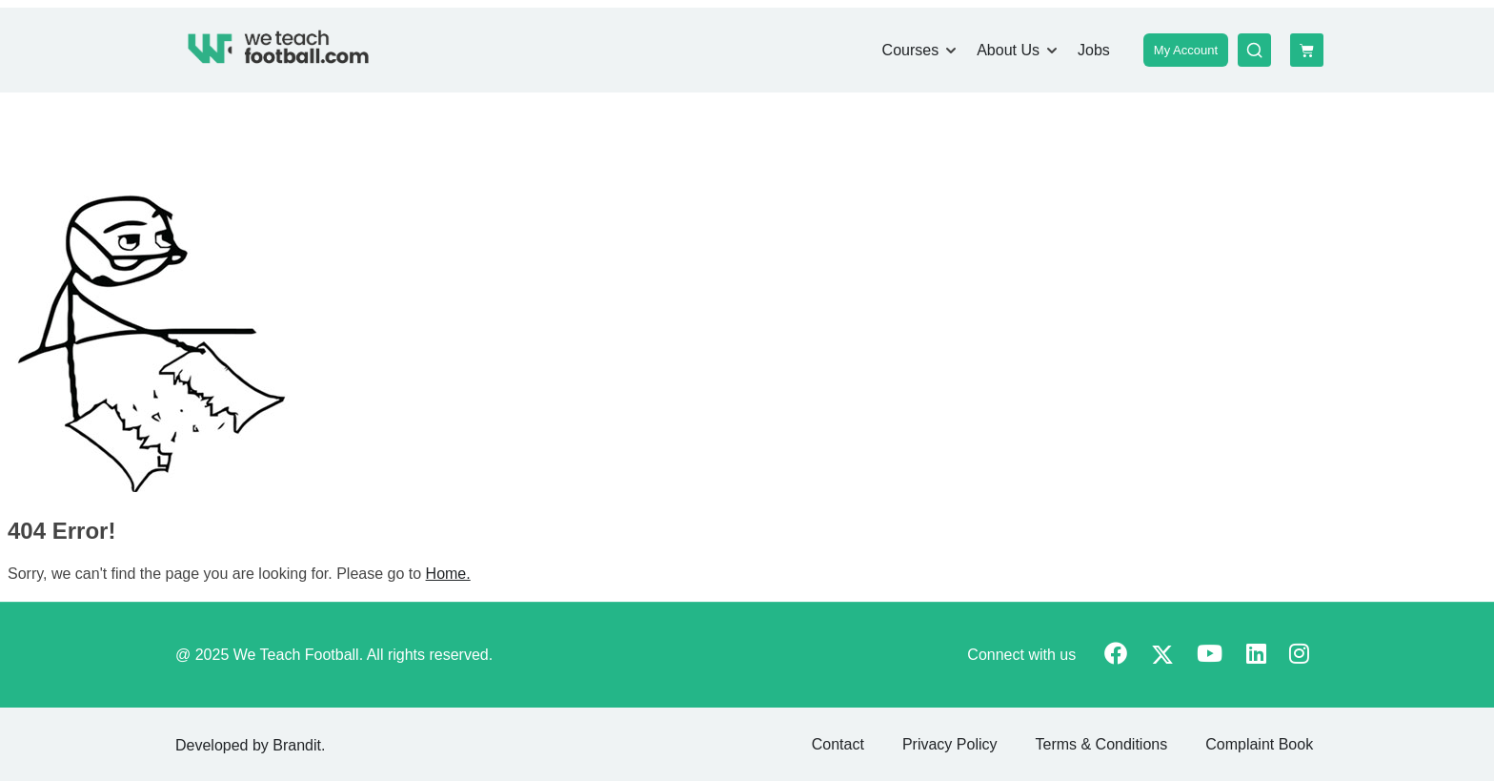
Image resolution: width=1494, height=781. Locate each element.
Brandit (297, 745)
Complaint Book (1259, 744)
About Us (1008, 50)
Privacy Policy (950, 744)
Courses (910, 50)
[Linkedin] (1256, 655)
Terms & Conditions (1101, 744)
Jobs (1094, 50)
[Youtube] (1209, 655)
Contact (838, 744)
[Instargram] (1299, 655)
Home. (448, 573)
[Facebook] (1115, 655)
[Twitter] (1162, 656)
